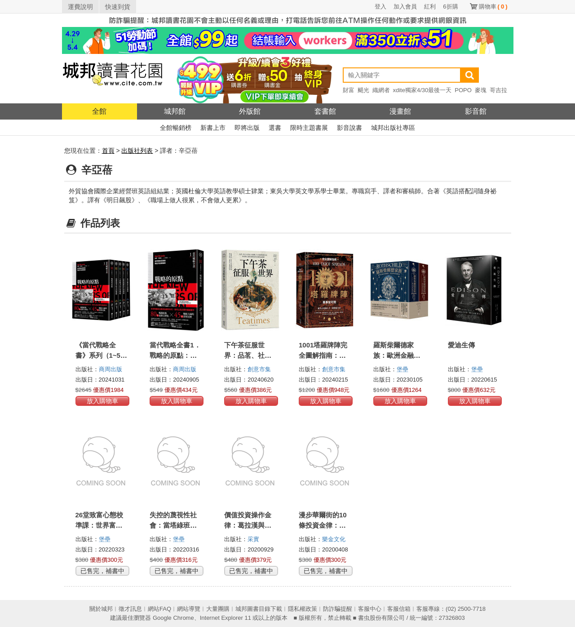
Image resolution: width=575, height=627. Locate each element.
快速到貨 (117, 6)
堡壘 (402, 369)
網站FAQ (159, 608)
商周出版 (110, 369)
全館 (99, 111)
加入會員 (405, 6)
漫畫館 (400, 111)
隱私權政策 (302, 608)
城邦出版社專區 (393, 127)
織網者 (381, 90)
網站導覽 (188, 608)
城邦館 (175, 111)
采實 (253, 539)
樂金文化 (333, 539)
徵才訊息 (130, 608)
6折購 (450, 6)
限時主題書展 (309, 127)
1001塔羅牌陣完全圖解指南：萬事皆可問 (323, 355)
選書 (275, 127)
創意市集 (259, 369)
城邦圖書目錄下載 (258, 608)
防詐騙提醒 (337, 608)
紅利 (430, 6)
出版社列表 (137, 150)
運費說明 (80, 6)
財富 (348, 90)
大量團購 (218, 608)
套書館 (325, 111)
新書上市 (213, 127)
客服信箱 (399, 608)
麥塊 (481, 90)
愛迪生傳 (461, 345)
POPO (463, 90)
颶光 (363, 90)
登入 (380, 6)
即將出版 (247, 127)
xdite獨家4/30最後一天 (422, 90)
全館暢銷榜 (175, 127)
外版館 (250, 111)
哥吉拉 (498, 90)
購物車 (493, 6)
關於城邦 (101, 608)
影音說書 (349, 127)
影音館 (476, 111)
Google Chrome (173, 617)
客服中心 (369, 608)
